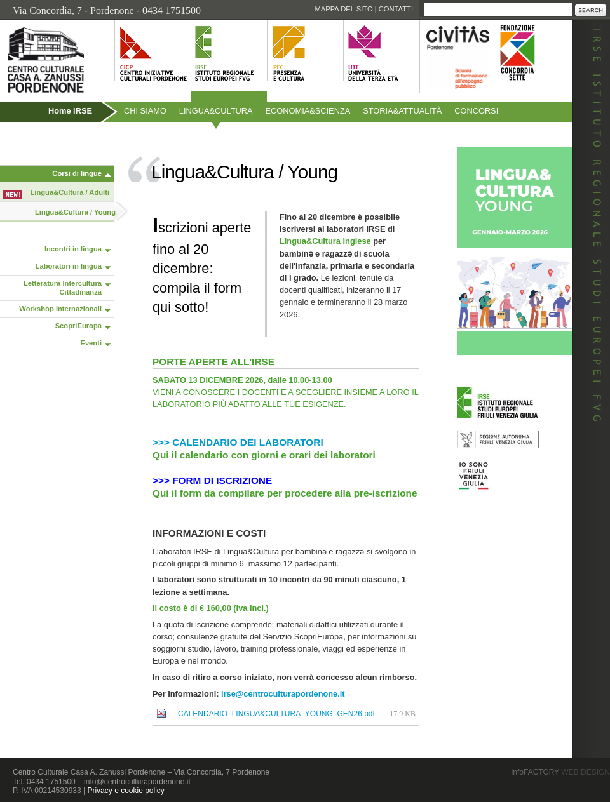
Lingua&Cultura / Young (75, 212)
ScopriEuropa (78, 326)
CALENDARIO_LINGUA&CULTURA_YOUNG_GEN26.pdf (276, 713)
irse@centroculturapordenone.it (283, 693)
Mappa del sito (343, 9)
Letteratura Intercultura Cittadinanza (63, 287)
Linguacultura (216, 111)
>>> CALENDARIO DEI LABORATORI (237, 442)
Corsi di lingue (77, 173)
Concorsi (476, 111)
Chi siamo (145, 111)
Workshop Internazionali (60, 308)
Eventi (91, 343)
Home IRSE (70, 111)
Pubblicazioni (34, 138)
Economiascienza (308, 111)
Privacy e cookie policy (125, 790)
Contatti (396, 9)
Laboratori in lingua (69, 266)
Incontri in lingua (73, 249)
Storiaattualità (402, 111)
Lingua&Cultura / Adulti (70, 192)
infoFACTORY (561, 772)
